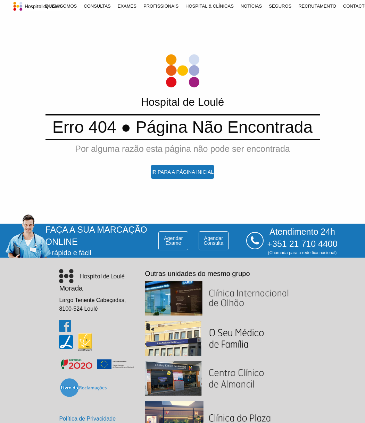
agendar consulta (213, 240)
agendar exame (173, 240)
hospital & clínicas (209, 6)
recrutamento (317, 6)
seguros (280, 6)
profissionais (161, 6)
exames (127, 6)
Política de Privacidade (87, 419)
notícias (251, 6)
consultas (97, 6)
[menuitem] (61, 6)
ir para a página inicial (182, 172)
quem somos (61, 6)
